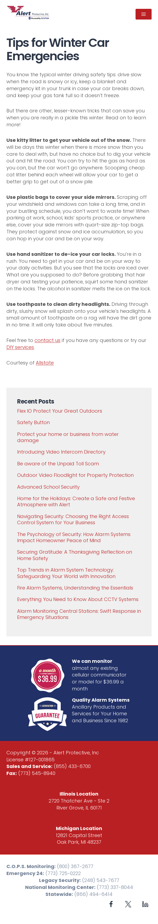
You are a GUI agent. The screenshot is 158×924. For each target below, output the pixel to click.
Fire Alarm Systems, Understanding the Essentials (75, 587)
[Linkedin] (145, 904)
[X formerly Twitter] (128, 904)
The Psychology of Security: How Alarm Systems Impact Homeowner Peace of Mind (73, 537)
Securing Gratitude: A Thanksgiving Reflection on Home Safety (74, 555)
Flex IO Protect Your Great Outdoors (59, 411)
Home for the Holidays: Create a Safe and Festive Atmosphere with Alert (76, 501)
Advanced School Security (48, 487)
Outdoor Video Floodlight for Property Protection (75, 475)
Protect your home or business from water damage (68, 437)
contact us (47, 340)
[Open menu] (144, 14)
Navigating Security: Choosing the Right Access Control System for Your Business (73, 519)
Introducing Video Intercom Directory (61, 451)
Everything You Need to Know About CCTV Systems (77, 599)
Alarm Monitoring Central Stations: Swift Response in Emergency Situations (79, 614)
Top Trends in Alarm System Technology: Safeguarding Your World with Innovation (66, 572)
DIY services (20, 347)
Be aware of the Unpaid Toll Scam (58, 463)
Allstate (45, 362)
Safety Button (33, 422)
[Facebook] (111, 904)
